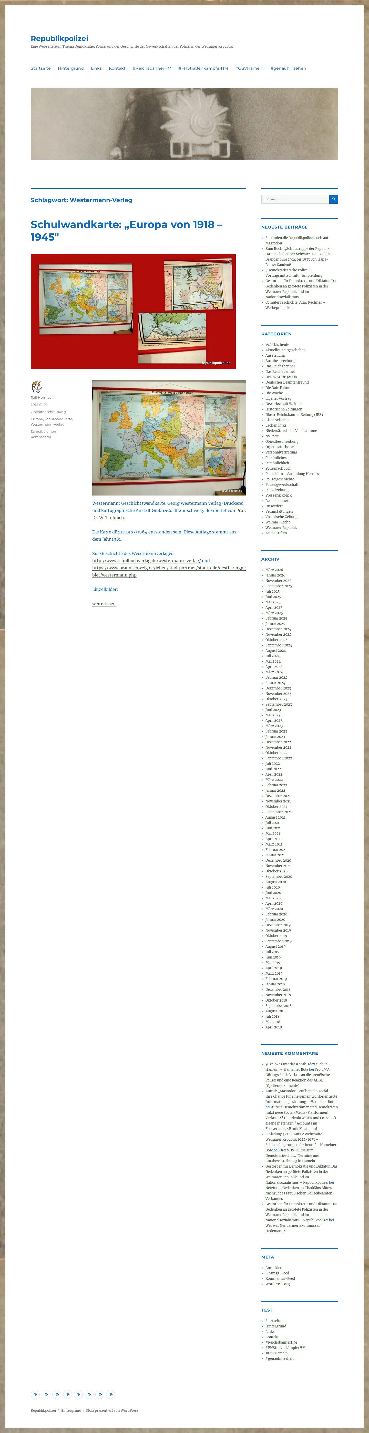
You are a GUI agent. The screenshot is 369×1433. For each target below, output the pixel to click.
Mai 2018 (272, 1022)
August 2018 (275, 1011)
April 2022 (273, 774)
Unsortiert (274, 506)
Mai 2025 (273, 602)
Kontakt (117, 68)
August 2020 (275, 882)
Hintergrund (71, 68)
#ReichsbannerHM (152, 68)
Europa (37, 419)
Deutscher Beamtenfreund (287, 382)
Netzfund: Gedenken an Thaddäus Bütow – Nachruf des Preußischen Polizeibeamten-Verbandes (300, 1193)
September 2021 (278, 812)
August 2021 (275, 817)
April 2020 (273, 903)
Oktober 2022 (276, 753)
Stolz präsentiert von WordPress (112, 1410)
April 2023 (273, 720)
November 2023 (278, 694)
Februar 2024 (276, 677)
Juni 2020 (273, 893)
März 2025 (274, 613)
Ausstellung (275, 355)
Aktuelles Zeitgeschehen (285, 350)
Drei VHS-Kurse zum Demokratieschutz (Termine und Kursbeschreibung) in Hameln (292, 1155)
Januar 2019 (275, 984)
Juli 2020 (272, 887)
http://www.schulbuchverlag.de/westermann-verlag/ (146, 560)
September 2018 (278, 1006)
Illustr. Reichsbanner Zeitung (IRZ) (294, 415)
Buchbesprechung (280, 361)
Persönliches (276, 458)
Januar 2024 (275, 683)
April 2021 (273, 839)
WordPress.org (277, 1284)
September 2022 (278, 758)
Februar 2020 (276, 914)
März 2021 (273, 844)
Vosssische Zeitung (281, 517)
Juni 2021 (273, 828)
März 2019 (274, 973)
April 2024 (273, 667)
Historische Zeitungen (283, 409)
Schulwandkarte (58, 419)
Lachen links (275, 425)
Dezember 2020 (278, 860)
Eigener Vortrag (278, 398)
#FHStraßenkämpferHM (203, 68)
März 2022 (274, 780)
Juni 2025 (273, 597)
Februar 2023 (276, 731)
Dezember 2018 (278, 989)
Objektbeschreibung (48, 412)
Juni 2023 (273, 710)
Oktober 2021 (276, 807)
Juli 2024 (272, 656)
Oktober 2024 (276, 640)
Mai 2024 (273, 661)
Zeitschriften (276, 533)
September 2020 (278, 876)
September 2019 (278, 941)
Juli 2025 (272, 591)
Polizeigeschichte (279, 479)
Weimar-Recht (277, 522)
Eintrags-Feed (277, 1273)
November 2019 (278, 930)
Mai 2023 (272, 715)
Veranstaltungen (279, 511)
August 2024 (275, 650)
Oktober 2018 (276, 1000)
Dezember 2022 (278, 742)
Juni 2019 (273, 957)
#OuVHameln (249, 68)
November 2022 (278, 747)
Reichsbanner (276, 501)
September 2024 (278, 645)
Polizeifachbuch (278, 468)
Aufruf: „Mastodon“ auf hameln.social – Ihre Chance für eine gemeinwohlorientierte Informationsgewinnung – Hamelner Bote (301, 1096)
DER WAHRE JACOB (281, 377)
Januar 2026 (275, 575)
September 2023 (278, 704)
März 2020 (274, 909)
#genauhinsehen (288, 68)
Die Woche (274, 393)
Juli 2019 (272, 952)
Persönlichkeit (277, 463)
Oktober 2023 (276, 699)
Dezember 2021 (278, 796)
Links (96, 68)
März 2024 (274, 672)
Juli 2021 (272, 823)
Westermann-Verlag (48, 424)
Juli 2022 (272, 763)
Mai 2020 (273, 898)
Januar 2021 (275, 855)
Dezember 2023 (278, 688)
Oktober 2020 (276, 871)
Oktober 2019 (276, 936)
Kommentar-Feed (280, 1278)
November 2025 (278, 581)
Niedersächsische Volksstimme (291, 431)
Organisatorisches (280, 447)
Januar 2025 (275, 624)
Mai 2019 (272, 963)
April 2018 (273, 1027)
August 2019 (275, 946)
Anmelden (273, 1268)
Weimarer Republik (281, 527)
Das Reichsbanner (280, 366)
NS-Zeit (272, 436)
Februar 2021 (276, 850)
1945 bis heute (277, 345)
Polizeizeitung (277, 490)
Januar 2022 (275, 790)
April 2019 (273, 968)
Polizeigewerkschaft (282, 484)
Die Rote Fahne (277, 388)
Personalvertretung (281, 452)
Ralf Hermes (41, 397)
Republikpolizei (59, 38)
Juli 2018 (272, 1016)
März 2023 (274, 726)
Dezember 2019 (278, 925)
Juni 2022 (273, 769)
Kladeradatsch (277, 420)
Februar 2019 (276, 979)
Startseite (41, 68)
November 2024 (278, 634)
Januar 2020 (275, 919)
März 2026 (274, 570)
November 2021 (278, 801)
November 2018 (278, 995)
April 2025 (273, 607)
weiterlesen (104, 603)
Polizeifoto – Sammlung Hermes (292, 474)
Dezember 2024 (278, 629)
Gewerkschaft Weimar (283, 404)
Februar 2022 (276, 785)
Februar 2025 (276, 618)
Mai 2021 (272, 833)
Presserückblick (278, 495)
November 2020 (278, 866)
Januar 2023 (275, 737)
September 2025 (278, 586)
